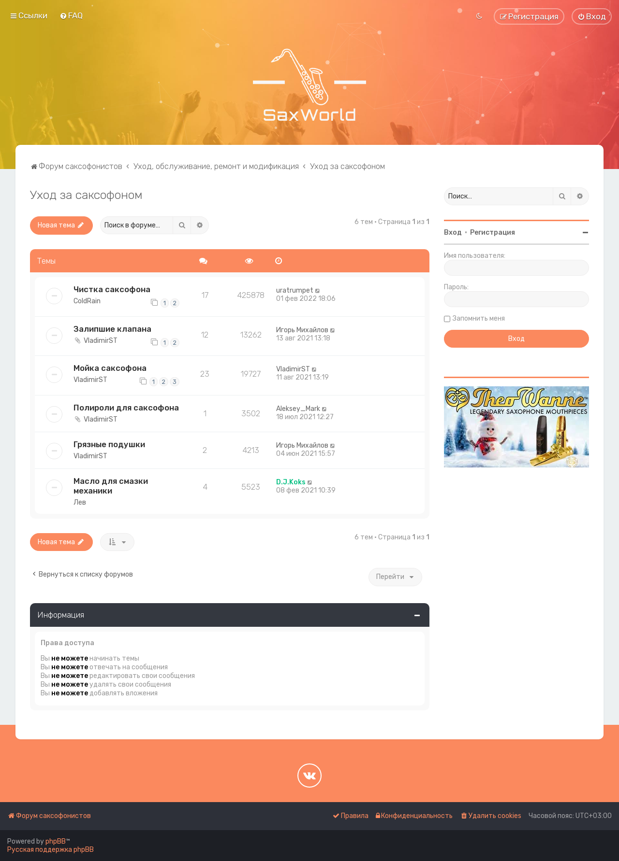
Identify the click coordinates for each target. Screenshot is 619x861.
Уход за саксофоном (86, 194)
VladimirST (101, 341)
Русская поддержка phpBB (50, 850)
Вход (453, 232)
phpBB (55, 841)
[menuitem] (71, 15)
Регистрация (492, 232)
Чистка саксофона (112, 289)
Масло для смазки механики (111, 485)
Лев (80, 502)
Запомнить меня (479, 318)
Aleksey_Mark (298, 409)
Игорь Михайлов (302, 330)
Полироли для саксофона (126, 407)
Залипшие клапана (112, 329)
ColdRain (87, 301)
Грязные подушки (109, 444)
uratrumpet (294, 290)
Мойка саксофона (110, 368)
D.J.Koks (291, 482)
